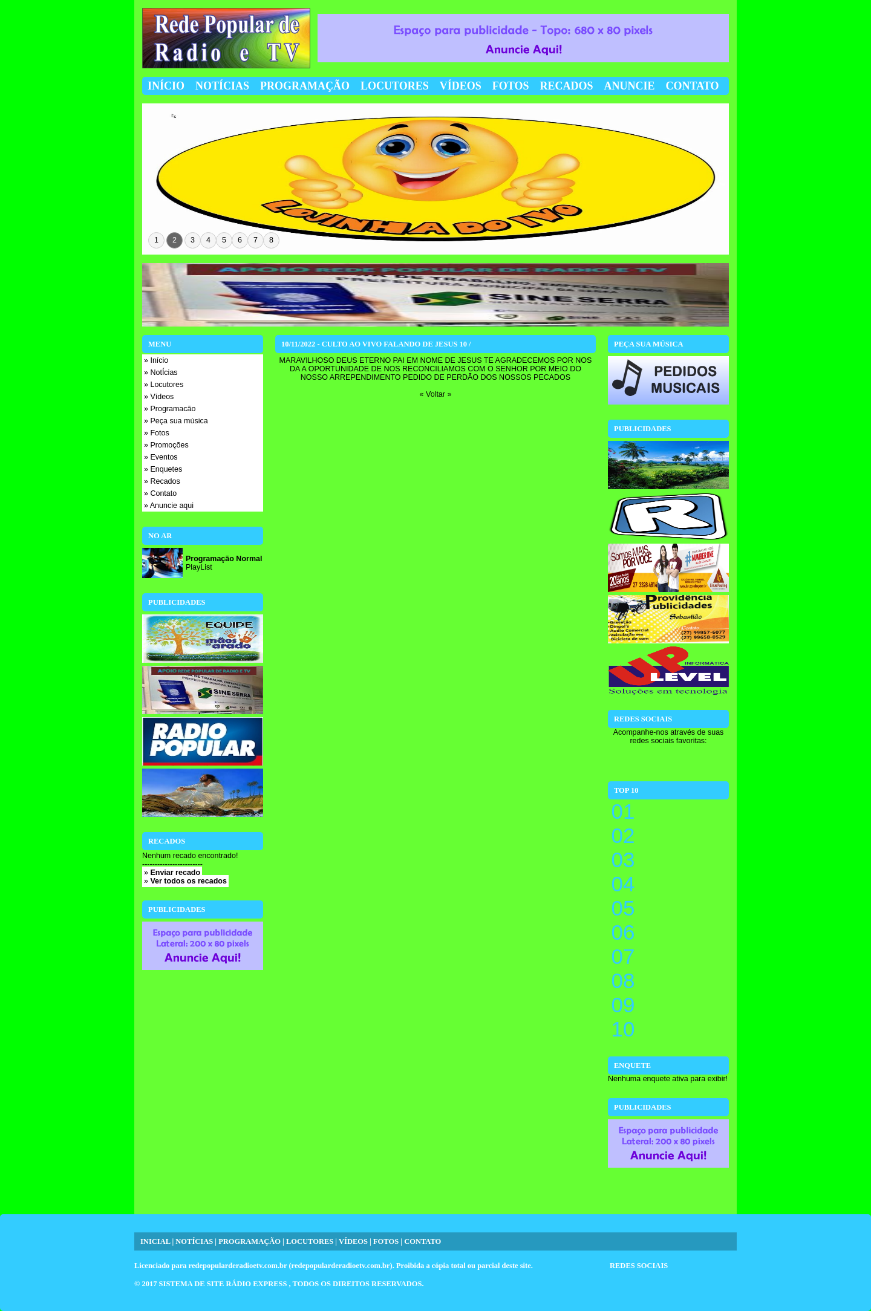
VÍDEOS (353, 1241)
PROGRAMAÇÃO (249, 1241)
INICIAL (155, 1241)
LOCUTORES (309, 1241)
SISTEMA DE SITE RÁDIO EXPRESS (224, 1284)
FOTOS (386, 1241)
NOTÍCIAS (194, 1241)
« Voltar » (436, 394)
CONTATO (422, 1241)
